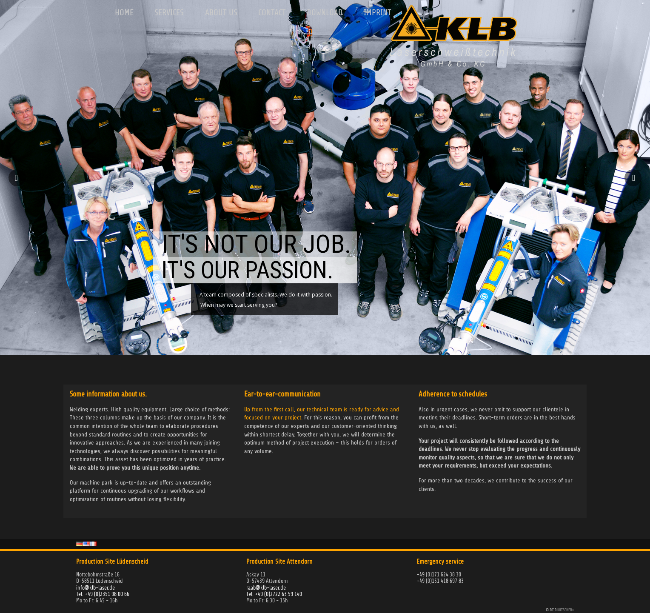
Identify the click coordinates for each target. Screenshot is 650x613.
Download (325, 12)
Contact (272, 12)
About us (221, 12)
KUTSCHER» (565, 610)
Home (124, 12)
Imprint (377, 12)
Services (169, 12)
